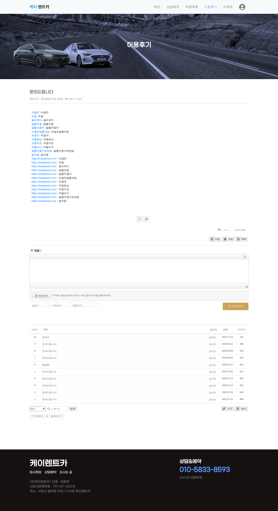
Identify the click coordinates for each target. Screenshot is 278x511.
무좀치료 (37, 143)
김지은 (35, 99)
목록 (241, 239)
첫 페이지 (37, 416)
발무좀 (35, 154)
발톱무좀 (37, 124)
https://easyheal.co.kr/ (44, 158)
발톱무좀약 (38, 127)
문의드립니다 (41, 92)
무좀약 (35, 135)
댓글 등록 (236, 306)
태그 (240, 408)
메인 (157, 6)
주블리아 (37, 147)
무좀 (34, 116)
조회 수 (241, 329)
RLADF (45, 365)
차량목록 (192, 6)
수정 (214, 239)
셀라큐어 (37, 120)
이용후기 (210, 6)
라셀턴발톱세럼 (40, 131)
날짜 (225, 329)
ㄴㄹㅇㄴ (226, 229)
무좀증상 (37, 139)
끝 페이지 (57, 416)
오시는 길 (66, 472)
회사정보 (35, 472)
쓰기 (226, 408)
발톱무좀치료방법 (42, 150)
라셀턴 (35, 112)
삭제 (228, 239)
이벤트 (228, 6)
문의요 (45, 337)
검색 (72, 408)
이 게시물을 (239, 229)
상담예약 (173, 6)
